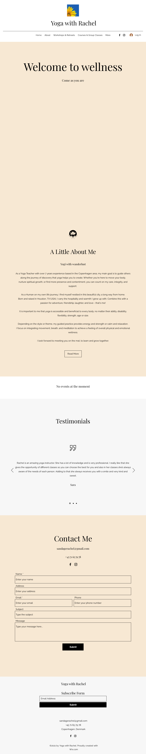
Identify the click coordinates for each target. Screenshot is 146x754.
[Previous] (12, 470)
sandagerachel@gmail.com (73, 548)
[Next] (134, 470)
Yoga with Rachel (73, 23)
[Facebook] (119, 35)
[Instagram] (124, 35)
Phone (77, 598)
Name (19, 574)
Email (18, 598)
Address (20, 586)
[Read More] (73, 353)
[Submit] (73, 646)
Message (20, 621)
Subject (19, 609)
